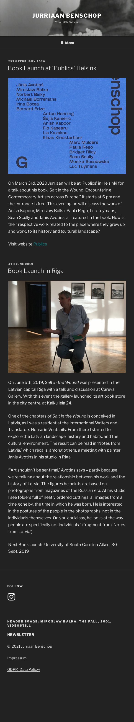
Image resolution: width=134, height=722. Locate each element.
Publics (40, 244)
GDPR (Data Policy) (23, 669)
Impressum (17, 658)
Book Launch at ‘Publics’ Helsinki (53, 68)
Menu (67, 43)
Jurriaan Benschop (67, 15)
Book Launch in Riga (36, 270)
